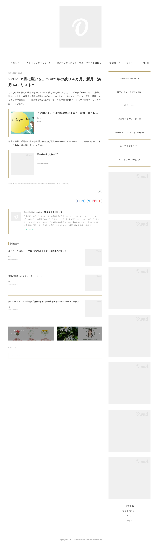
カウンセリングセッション (45, 63)
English (130, 522)
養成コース (123, 63)
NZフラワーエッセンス (129, 161)
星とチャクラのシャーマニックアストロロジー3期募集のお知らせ (37, 251)
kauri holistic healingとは (129, 78)
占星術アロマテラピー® (129, 120)
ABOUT (23, 63)
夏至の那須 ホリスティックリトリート (25, 276)
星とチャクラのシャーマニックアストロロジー (88, 63)
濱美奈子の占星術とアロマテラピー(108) (42, 183)
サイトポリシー (129, 512)
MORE (137, 63)
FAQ (129, 517)
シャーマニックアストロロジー (129, 133)
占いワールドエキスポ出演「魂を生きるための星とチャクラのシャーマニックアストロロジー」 (50, 302)
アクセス (130, 508)
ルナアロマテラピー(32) (63, 183)
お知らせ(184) (12, 183)
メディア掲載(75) (23, 183)
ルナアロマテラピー (129, 147)
